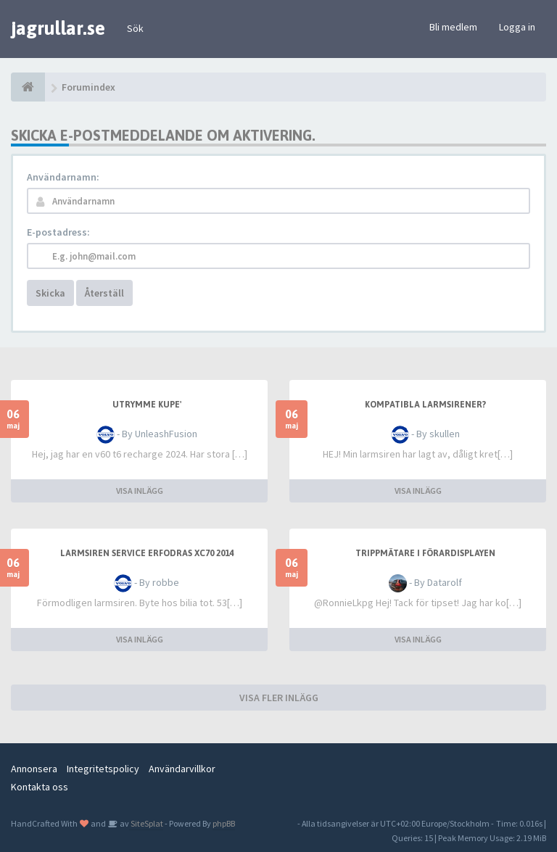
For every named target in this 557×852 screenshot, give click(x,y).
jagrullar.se (58, 28)
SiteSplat (146, 823)
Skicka (50, 292)
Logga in (517, 26)
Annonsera (34, 768)
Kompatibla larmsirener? (425, 405)
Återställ (104, 292)
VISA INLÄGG (139, 490)
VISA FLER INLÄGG (278, 697)
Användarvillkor (182, 768)
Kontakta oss (39, 786)
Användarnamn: (63, 176)
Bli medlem (453, 26)
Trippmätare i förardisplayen (425, 553)
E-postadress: (58, 232)
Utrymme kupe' (146, 405)
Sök (135, 28)
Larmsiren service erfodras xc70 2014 (147, 553)
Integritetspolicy (103, 768)
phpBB (224, 823)
